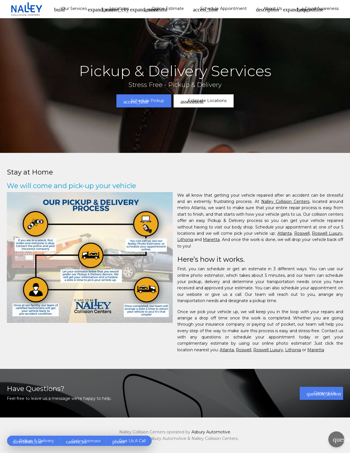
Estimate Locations (204, 101)
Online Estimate (164, 9)
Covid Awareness (318, 9)
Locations (115, 9)
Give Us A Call (129, 441)
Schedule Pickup (143, 101)
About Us (269, 9)
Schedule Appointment (220, 9)
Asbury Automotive (211, 432)
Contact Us (324, 393)
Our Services (70, 9)
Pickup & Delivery (33, 441)
